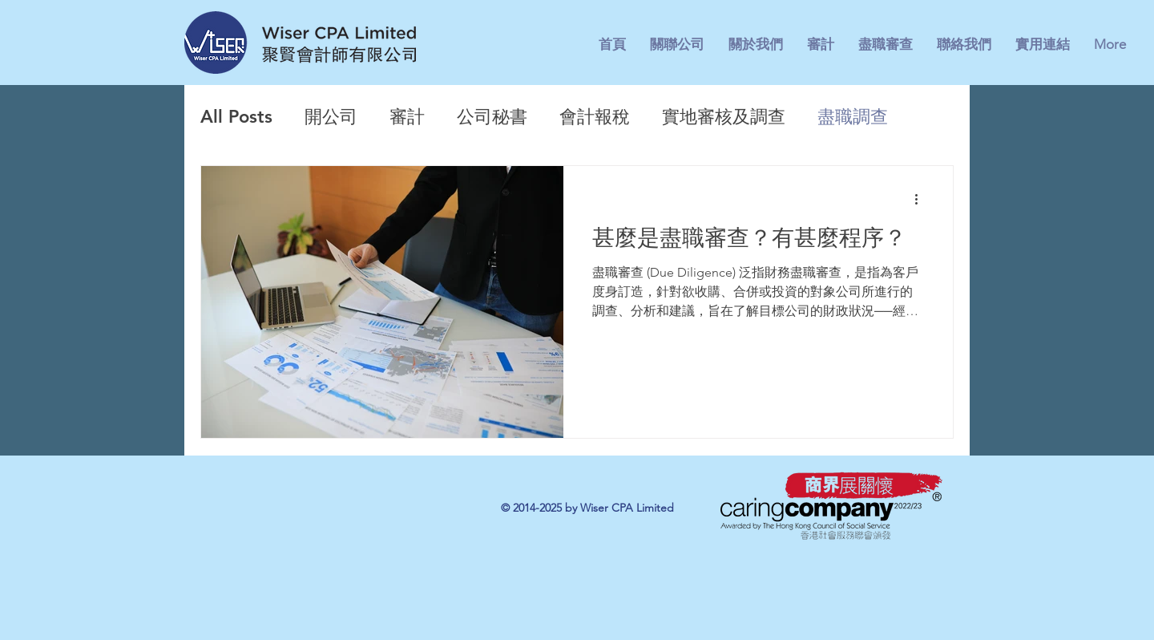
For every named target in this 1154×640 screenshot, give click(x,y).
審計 (407, 117)
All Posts (236, 117)
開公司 (331, 117)
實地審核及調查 (723, 117)
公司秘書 (492, 117)
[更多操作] (921, 199)
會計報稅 (594, 117)
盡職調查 (852, 117)
